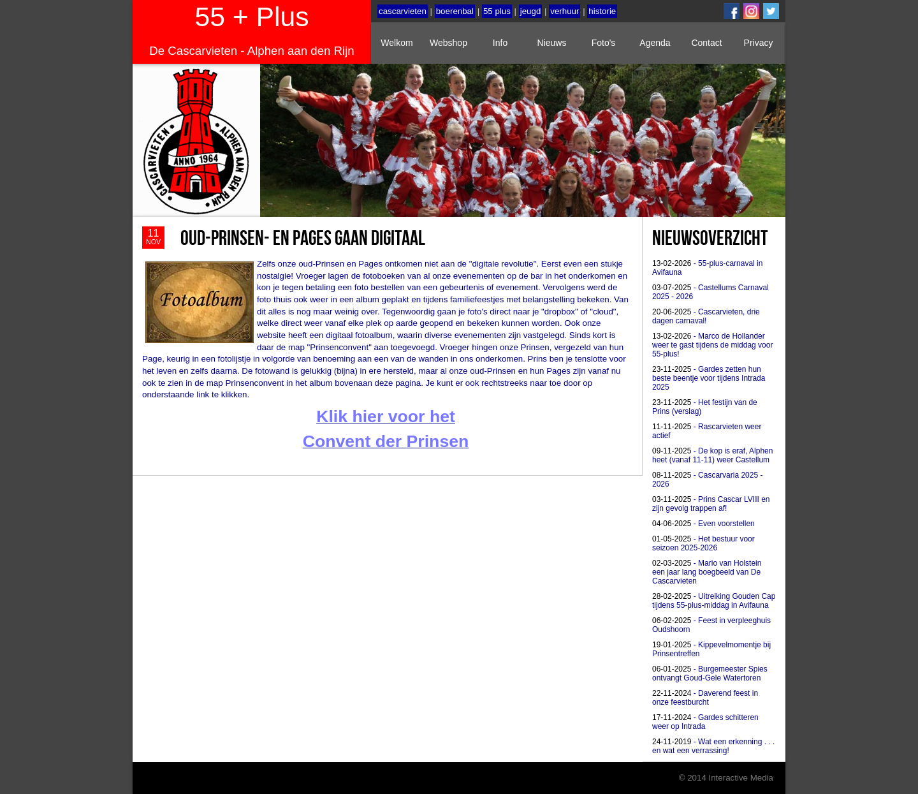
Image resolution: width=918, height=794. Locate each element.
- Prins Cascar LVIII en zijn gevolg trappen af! (711, 504)
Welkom (396, 43)
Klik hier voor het (385, 416)
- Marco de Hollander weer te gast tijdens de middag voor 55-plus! (712, 345)
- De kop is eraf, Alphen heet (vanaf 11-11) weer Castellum (712, 455)
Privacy (758, 43)
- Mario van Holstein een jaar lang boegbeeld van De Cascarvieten (706, 572)
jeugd (530, 11)
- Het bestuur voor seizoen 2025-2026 (703, 543)
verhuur (564, 11)
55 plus (497, 11)
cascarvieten (402, 11)
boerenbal (455, 11)
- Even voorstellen (703, 523)
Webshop (448, 43)
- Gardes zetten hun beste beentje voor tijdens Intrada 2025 (708, 378)
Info (500, 43)
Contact (706, 43)
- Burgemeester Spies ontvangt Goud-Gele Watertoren (710, 673)
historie (602, 11)
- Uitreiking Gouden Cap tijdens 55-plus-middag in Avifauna (713, 601)
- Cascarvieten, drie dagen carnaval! (706, 316)
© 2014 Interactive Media (726, 778)
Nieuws (552, 43)
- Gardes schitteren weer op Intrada (705, 722)
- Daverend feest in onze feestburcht (705, 698)
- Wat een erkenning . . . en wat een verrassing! (713, 746)
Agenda (654, 43)
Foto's (604, 43)
